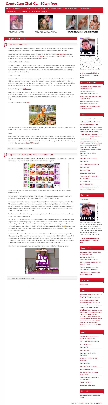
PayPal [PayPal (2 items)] (93, 143)
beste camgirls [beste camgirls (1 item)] (99, 118)
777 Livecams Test (85, 181)
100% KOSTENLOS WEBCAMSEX (35, 8)
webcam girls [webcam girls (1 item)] (93, 149)
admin (21, 148)
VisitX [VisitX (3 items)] (98, 145)
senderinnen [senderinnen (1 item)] (85, 145)
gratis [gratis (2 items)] (89, 141)
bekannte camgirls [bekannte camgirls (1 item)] (83, 118)
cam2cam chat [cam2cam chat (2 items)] (96, 122)
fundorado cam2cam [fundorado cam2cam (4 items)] (87, 139)
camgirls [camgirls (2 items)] (95, 129)
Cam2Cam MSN (84, 167)
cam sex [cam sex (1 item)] (100, 129)
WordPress (85, 403)
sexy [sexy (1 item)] (89, 145)
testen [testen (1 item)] (94, 145)
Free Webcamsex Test (17, 44)
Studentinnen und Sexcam (87, 173)
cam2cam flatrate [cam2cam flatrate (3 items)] (85, 124)
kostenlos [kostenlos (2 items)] (88, 143)
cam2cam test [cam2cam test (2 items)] (96, 127)
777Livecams (41, 56)
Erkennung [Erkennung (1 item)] (87, 137)
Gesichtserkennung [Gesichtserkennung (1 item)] (84, 141)
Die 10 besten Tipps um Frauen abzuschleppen (33, 12)
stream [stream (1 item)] (91, 145)
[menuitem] (14, 8)
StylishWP (99, 403)
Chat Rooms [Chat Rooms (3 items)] (87, 134)
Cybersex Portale (40, 158)
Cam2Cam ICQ (84, 161)
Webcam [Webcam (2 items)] (82, 149)
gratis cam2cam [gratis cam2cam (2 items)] (96, 141)
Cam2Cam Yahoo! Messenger (88, 158)
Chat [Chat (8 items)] (82, 134)
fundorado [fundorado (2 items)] (99, 137)
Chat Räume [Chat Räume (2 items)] (95, 134)
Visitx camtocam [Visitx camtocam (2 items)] (93, 147)
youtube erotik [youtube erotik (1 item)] (83, 151)
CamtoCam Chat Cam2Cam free (31, 3)
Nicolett (27, 102)
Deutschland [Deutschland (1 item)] (82, 137)
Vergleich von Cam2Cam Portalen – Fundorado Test (30, 155)
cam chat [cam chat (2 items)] (86, 129)
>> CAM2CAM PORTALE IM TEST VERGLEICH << (62, 8)
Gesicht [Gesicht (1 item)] (95, 139)
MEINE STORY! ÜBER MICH (14, 8)
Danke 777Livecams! (32, 143)
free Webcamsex (60, 54)
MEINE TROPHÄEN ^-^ (86, 382)
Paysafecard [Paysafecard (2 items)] (98, 143)
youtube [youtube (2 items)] (98, 149)
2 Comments (29, 148)
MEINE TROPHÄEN (85, 8)
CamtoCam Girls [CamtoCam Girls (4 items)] (94, 132)
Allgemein (83, 199)
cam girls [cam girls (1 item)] (91, 129)
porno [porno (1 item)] (81, 145)
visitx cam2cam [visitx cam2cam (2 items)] (84, 147)
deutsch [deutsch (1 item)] (100, 134)
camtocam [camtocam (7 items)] (84, 132)
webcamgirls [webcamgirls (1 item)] (87, 149)
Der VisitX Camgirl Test (86, 184)
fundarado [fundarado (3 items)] (93, 137)
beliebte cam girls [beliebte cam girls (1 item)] (91, 118)
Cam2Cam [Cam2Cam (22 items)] (86, 121)
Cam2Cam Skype (11, 12)
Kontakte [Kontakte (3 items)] (82, 143)
